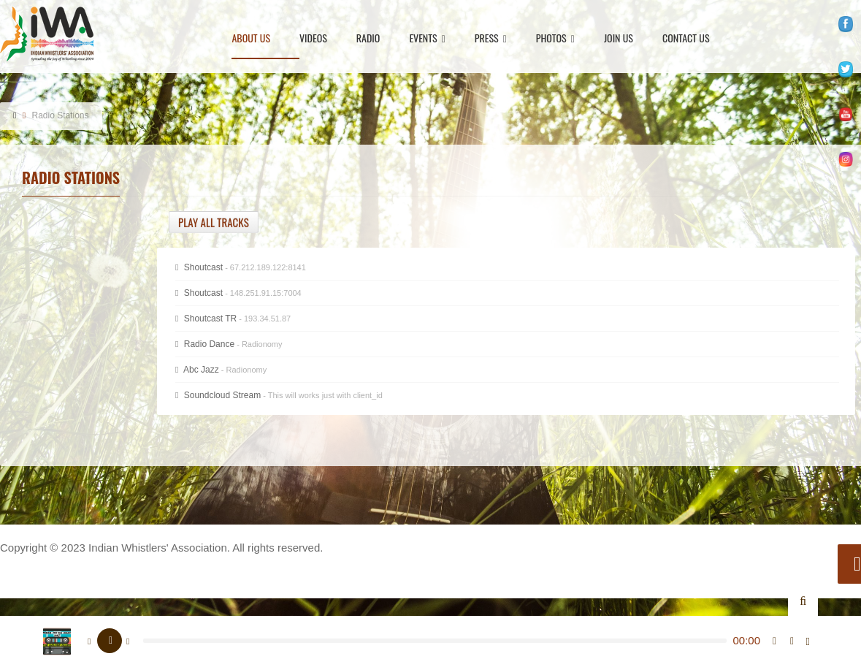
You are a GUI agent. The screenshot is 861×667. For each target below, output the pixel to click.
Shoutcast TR (233, 318)
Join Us (618, 39)
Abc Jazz (221, 370)
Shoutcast (238, 293)
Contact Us (686, 39)
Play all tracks (213, 222)
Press (491, 39)
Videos (313, 39)
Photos (555, 39)
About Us (250, 39)
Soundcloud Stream (279, 395)
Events (427, 39)
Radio (368, 39)
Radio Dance (229, 344)
